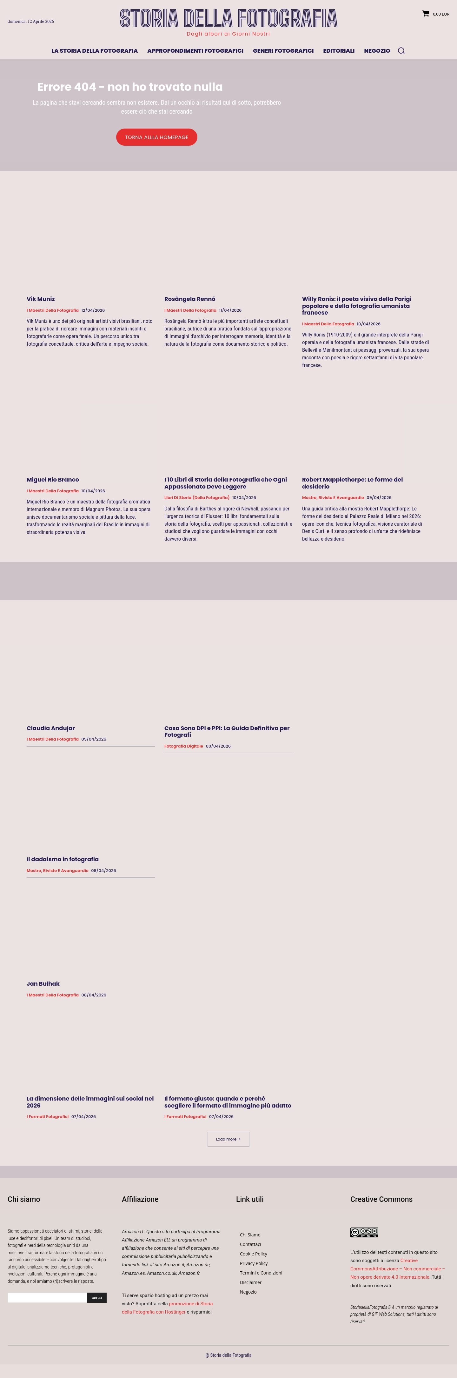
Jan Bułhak (43, 986)
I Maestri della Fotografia (53, 313)
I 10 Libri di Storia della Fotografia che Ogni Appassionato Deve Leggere (225, 485)
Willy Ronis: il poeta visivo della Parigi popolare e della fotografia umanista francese (357, 308)
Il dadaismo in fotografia (63, 862)
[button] (401, 50)
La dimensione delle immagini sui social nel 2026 (90, 1104)
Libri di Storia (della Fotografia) (197, 500)
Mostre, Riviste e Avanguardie (333, 500)
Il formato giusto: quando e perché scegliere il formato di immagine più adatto (227, 1104)
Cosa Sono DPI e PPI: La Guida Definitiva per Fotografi (227, 734)
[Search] (97, 1300)
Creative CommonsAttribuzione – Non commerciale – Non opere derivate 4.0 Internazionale (397, 1272)
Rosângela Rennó (189, 302)
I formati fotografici (48, 1119)
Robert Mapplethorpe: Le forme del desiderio (352, 485)
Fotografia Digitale (183, 749)
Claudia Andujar (51, 731)
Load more (228, 1142)
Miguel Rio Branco (53, 482)
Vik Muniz (41, 302)
